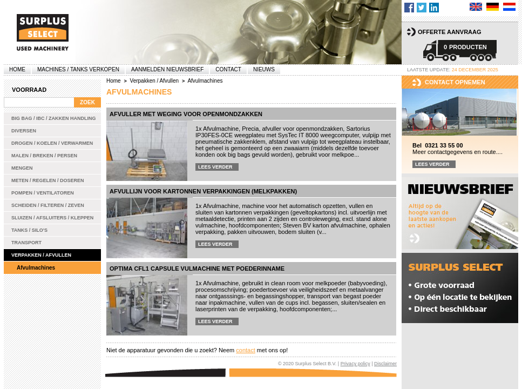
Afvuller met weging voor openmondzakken (186, 114)
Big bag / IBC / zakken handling (53, 118)
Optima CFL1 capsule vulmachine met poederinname (197, 268)
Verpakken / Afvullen (41, 255)
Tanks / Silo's (29, 230)
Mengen (22, 168)
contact (245, 350)
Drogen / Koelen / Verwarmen (52, 143)
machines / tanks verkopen (78, 69)
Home (17, 69)
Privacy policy (355, 363)
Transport (26, 242)
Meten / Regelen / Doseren (47, 180)
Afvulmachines (36, 268)
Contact (228, 69)
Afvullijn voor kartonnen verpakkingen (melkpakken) (203, 191)
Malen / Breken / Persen (44, 155)
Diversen (23, 130)
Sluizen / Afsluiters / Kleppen (52, 217)
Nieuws (264, 69)
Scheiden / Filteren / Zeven (47, 205)
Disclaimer (385, 363)
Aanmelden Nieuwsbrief (167, 69)
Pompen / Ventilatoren (42, 193)
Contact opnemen (455, 82)
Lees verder (215, 167)
